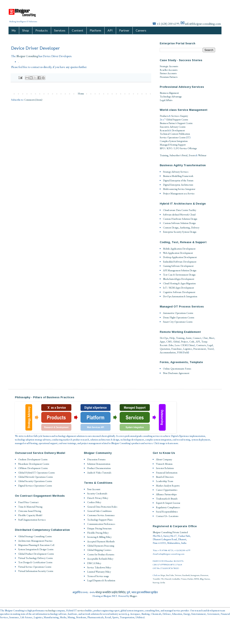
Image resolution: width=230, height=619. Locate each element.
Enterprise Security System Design (179, 232)
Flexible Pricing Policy (98, 532)
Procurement (199, 349)
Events (192, 155)
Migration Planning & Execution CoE (36, 545)
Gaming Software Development (178, 266)
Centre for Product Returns (100, 554)
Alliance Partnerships (166, 494)
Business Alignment (169, 93)
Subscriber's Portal (178, 155)
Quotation (165, 349)
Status (207, 578)
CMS (169, 341)
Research (164, 130)
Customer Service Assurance (101, 515)
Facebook (186, 575)
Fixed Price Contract (28, 502)
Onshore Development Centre (33, 459)
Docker (190, 578)
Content (77, 30)
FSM (179, 352)
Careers (141, 30)
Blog (202, 578)
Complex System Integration (174, 141)
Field (185, 352)
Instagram (195, 575)
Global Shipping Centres (99, 550)
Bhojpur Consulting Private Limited (170, 532)
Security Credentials (97, 493)
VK (162, 578)
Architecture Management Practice (35, 541)
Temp (204, 341)
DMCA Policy (94, 563)
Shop (25, 30)
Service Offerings (188, 148)
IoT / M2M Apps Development (178, 287)
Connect (197, 338)
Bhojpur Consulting (27, 56)
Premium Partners (168, 77)
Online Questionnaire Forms (177, 368)
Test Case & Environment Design (179, 274)
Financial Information (166, 472)
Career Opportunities (166, 490)
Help (172, 338)
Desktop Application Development (180, 257)
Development (178, 130)
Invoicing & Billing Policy (99, 537)
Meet (211, 338)
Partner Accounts (168, 73)
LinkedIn (176, 578)
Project (184, 341)
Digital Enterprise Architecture (178, 184)
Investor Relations (165, 468)
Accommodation (168, 352)
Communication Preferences (101, 524)
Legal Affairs (166, 100)
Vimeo (184, 578)
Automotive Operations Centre (178, 313)
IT (188, 137)
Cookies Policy (94, 502)
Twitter (178, 575)
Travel (210, 349)
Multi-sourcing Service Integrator (179, 189)
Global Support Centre (177, 119)
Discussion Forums (96, 459)
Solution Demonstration (98, 464)
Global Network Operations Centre (35, 477)
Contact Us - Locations (167, 516)
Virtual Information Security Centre (35, 571)
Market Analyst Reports (168, 485)
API (110, 30)
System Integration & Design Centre (36, 549)
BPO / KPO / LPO (170, 148)
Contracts (201, 345)
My (14, 30)
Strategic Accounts (169, 66)
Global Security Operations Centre (35, 481)
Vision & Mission (164, 464)
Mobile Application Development (179, 248)
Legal (210, 345)
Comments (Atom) (33, 99)
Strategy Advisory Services (175, 171)
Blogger (133, 596)
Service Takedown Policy (99, 567)
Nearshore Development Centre (33, 464)
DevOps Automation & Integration (180, 296)
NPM (196, 578)
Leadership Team (164, 481)
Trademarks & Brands (166, 498)
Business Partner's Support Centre (176, 123)
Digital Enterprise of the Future (178, 180)
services (81, 610)
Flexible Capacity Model (30, 515)
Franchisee (176, 349)
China (191, 345)
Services (59, 30)
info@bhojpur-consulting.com (203, 24)
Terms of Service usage (98, 576)
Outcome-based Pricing (29, 511)
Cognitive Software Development (179, 292)
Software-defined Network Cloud (179, 214)
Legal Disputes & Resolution (101, 580)
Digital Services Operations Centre (35, 485)
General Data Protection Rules (102, 506)
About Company (164, 459)
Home (81, 93)
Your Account (93, 489)
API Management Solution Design (179, 270)
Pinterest (204, 575)
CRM (184, 345)
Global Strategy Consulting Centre (35, 536)
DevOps (164, 338)
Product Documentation (99, 468)
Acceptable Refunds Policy (100, 558)
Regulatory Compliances (168, 507)
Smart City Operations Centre (178, 321)
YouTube (170, 575)
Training (164, 155)
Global (176, 341)
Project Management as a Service (179, 193)
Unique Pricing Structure (99, 528)
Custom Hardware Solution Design (180, 219)
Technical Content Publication (175, 134)
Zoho (170, 345)
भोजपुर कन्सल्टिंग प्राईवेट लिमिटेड (110, 592)
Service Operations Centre (173, 137)
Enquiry (184, 116)
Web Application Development (178, 253)
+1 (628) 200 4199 (168, 24)
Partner (124, 30)
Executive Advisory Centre (173, 126)
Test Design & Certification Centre (35, 562)
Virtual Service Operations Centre (35, 566)
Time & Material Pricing (30, 506)
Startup (156, 582)
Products (41, 30)
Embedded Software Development (179, 261)
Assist (188, 338)
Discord (168, 578)
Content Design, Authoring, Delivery (181, 227)
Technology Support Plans (99, 519)
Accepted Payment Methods (101, 541)
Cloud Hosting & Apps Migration (179, 283)
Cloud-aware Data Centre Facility (179, 210)
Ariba (162, 582)
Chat (205, 338)
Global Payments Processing (100, 545)
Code (191, 341)
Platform (95, 30)
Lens (177, 345)
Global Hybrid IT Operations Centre (36, 472)
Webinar (202, 155)
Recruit (163, 345)
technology (50, 610)
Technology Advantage (171, 96)
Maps (162, 575)
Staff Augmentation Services (32, 519)
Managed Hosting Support (173, 144)
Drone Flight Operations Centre (178, 317)
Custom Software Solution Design (179, 223)
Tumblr (156, 578)
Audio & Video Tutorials (99, 472)
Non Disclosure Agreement (176, 373)
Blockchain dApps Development (178, 279)
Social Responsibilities (167, 511)
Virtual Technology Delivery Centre (35, 558)
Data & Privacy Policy (97, 498)
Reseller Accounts (168, 70)
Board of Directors (165, 477)
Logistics (187, 349)
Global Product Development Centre (36, 554)
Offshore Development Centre (33, 468)
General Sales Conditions (99, 511)
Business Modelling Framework (178, 176)
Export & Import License (168, 503)
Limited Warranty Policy (99, 571)
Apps (162, 341)
